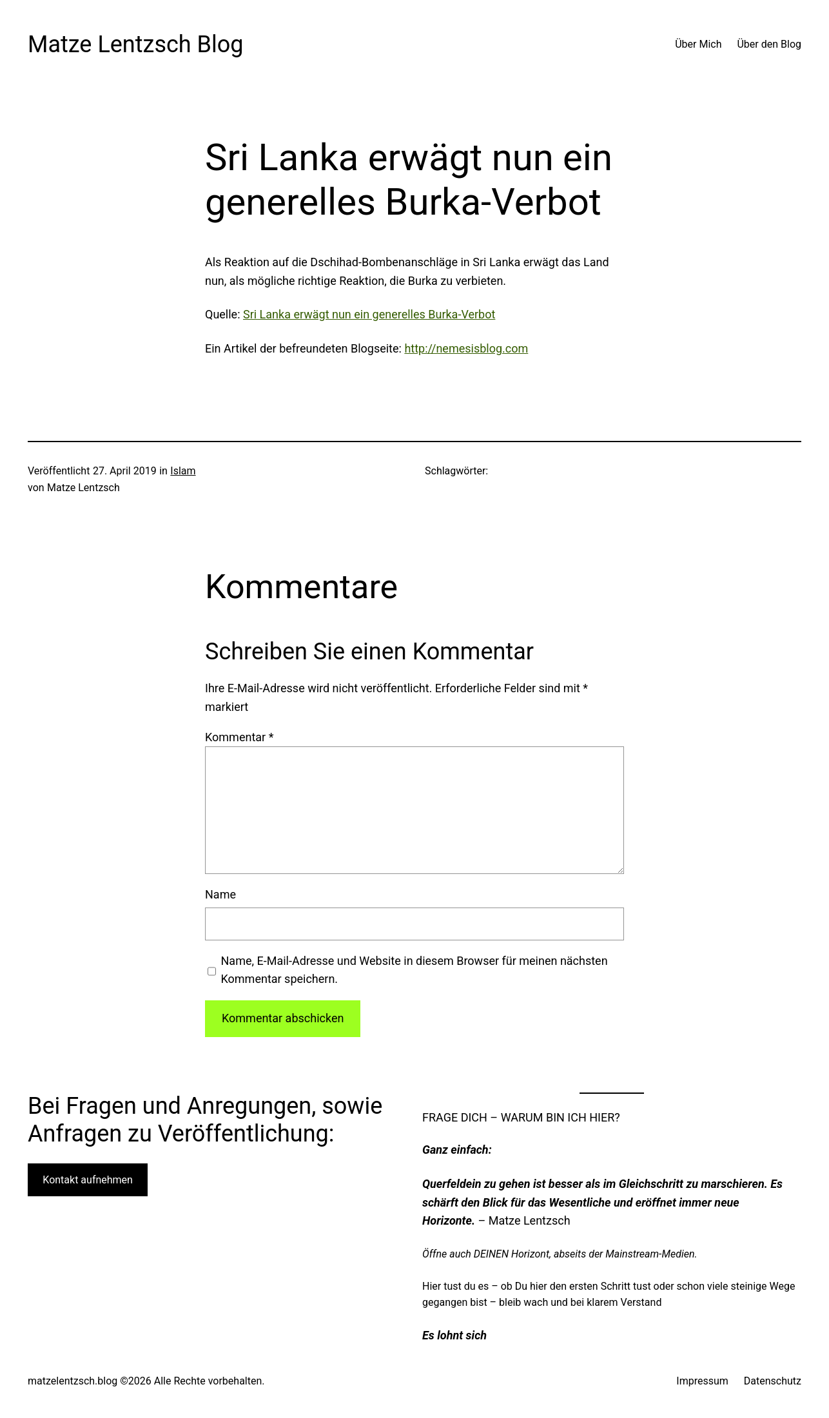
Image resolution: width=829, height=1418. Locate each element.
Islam (182, 471)
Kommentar (239, 737)
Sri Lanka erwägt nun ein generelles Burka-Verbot (369, 314)
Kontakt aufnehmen (88, 1180)
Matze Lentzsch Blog (136, 44)
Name (220, 894)
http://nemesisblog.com (466, 348)
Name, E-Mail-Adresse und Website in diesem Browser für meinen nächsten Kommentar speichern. (414, 970)
